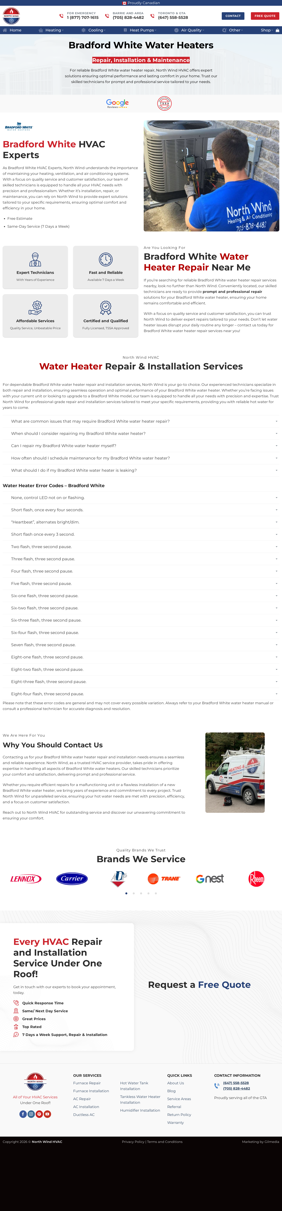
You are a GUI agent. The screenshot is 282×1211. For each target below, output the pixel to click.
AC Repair (82, 1099)
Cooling (93, 30)
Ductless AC (84, 1115)
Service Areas (179, 1099)
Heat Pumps (140, 30)
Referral (174, 1107)
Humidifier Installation (140, 1110)
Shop (267, 30)
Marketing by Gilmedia (260, 1142)
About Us (175, 1083)
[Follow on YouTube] (47, 1114)
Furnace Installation (91, 1091)
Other (232, 30)
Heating (50, 30)
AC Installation (86, 1107)
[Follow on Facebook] (23, 1114)
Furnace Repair (87, 1083)
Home (12, 30)
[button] (277, 30)
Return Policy (179, 1115)
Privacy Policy (133, 1142)
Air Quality (189, 30)
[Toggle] (276, 421)
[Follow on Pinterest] (39, 1114)
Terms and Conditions (165, 1142)
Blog (171, 1091)
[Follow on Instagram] (31, 1114)
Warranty (175, 1122)
